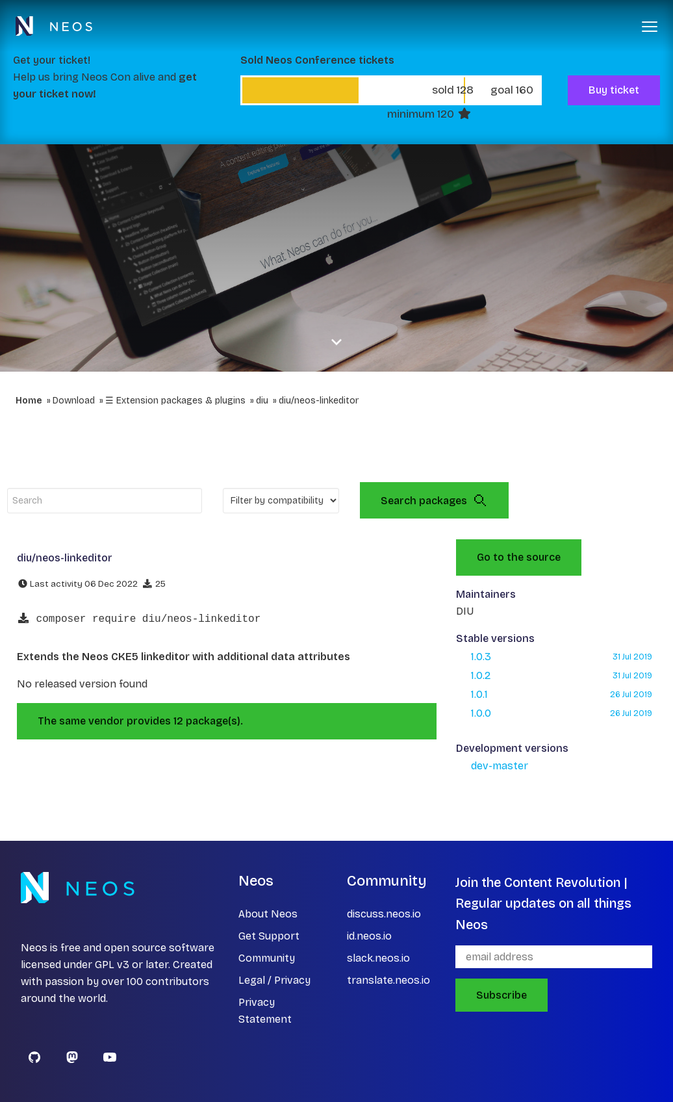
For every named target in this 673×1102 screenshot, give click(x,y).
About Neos (268, 914)
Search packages (434, 500)
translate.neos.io (388, 980)
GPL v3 (112, 964)
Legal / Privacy (274, 980)
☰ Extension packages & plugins (175, 400)
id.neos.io (369, 936)
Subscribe (501, 995)
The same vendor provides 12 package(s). (140, 721)
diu (262, 400)
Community (266, 958)
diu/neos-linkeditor (319, 400)
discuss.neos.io (384, 914)
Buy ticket (614, 90)
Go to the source (519, 557)
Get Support (268, 936)
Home (29, 400)
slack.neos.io (378, 958)
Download (74, 400)
